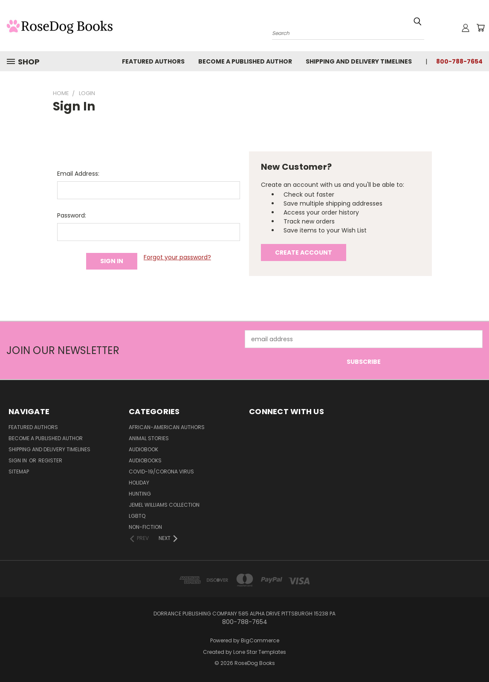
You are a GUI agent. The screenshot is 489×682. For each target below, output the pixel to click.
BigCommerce (260, 640)
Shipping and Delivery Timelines (359, 61)
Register (50, 460)
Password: (71, 215)
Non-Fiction (145, 527)
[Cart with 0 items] (480, 27)
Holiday (139, 482)
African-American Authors (167, 427)
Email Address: (78, 173)
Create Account (303, 252)
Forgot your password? (177, 257)
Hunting (140, 493)
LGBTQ (137, 515)
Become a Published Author (245, 61)
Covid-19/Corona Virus (161, 471)
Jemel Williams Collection (164, 504)
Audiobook (143, 449)
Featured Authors (153, 61)
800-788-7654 (459, 61)
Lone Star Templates (259, 652)
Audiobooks (145, 460)
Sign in (18, 460)
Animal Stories (149, 438)
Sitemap (19, 471)
